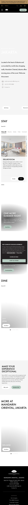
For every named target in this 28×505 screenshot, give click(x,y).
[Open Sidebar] (2, 10)
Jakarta (6, 5)
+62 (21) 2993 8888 (9, 84)
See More (6, 325)
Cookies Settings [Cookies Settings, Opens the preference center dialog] (14, 256)
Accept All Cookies (14, 260)
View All (3, 126)
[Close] (26, 2)
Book (21, 178)
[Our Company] (14, 498)
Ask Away (6, 107)
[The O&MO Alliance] (14, 500)
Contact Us (7, 87)
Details (13, 178)
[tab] (3, 132)
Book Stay (23, 10)
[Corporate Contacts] (14, 502)
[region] (14, 252)
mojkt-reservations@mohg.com (11, 81)
